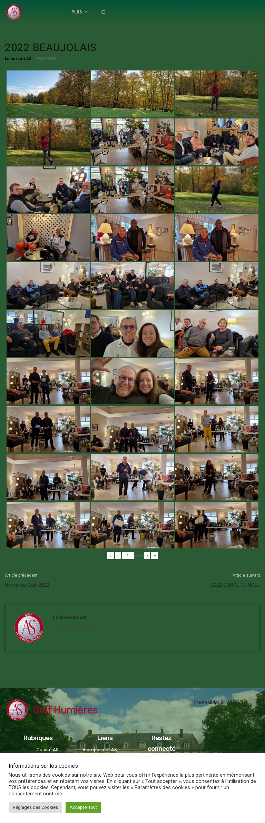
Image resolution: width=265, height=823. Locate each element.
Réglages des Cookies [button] (35, 807)
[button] (220, 12)
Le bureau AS (18, 58)
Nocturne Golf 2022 (27, 585)
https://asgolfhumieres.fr (75, 627)
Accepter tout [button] (83, 807)
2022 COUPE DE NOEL (235, 585)
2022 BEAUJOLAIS (50, 47)
